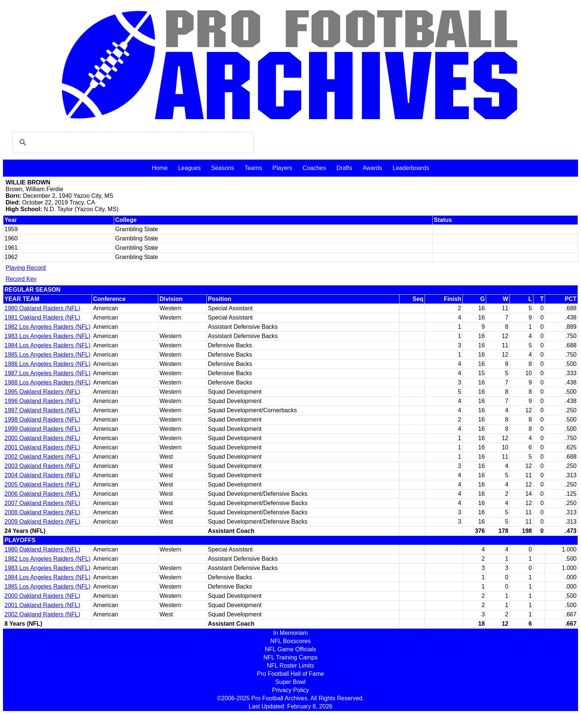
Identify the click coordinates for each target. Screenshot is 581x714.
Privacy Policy (290, 690)
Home (160, 168)
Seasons (222, 168)
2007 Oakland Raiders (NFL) (42, 503)
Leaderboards (410, 168)
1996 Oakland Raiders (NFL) (42, 401)
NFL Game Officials (290, 649)
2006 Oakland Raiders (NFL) (42, 494)
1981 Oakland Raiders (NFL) (42, 317)
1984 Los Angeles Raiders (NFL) (47, 345)
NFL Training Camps (290, 657)
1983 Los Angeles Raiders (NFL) (47, 336)
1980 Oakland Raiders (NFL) (42, 308)
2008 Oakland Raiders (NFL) (42, 512)
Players (282, 168)
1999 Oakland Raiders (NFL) (42, 429)
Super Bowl (290, 682)
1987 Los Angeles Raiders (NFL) (47, 373)
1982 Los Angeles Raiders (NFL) (47, 327)
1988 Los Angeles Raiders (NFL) (47, 382)
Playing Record (26, 268)
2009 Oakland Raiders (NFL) (42, 521)
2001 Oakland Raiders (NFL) (42, 447)
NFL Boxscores (290, 641)
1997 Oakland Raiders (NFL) (42, 410)
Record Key (21, 279)
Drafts (344, 168)
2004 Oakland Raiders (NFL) (42, 475)
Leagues (189, 168)
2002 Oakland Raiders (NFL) (42, 456)
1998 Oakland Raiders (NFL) (42, 419)
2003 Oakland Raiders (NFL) (42, 466)
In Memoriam (290, 633)
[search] (131, 142)
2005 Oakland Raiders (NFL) (42, 484)
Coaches (314, 168)
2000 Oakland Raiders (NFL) (42, 438)
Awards (372, 168)
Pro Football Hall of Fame (290, 674)
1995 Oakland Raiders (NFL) (42, 392)
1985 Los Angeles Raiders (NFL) (47, 354)
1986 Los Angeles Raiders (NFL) (47, 364)
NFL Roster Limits (290, 665)
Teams (253, 168)
